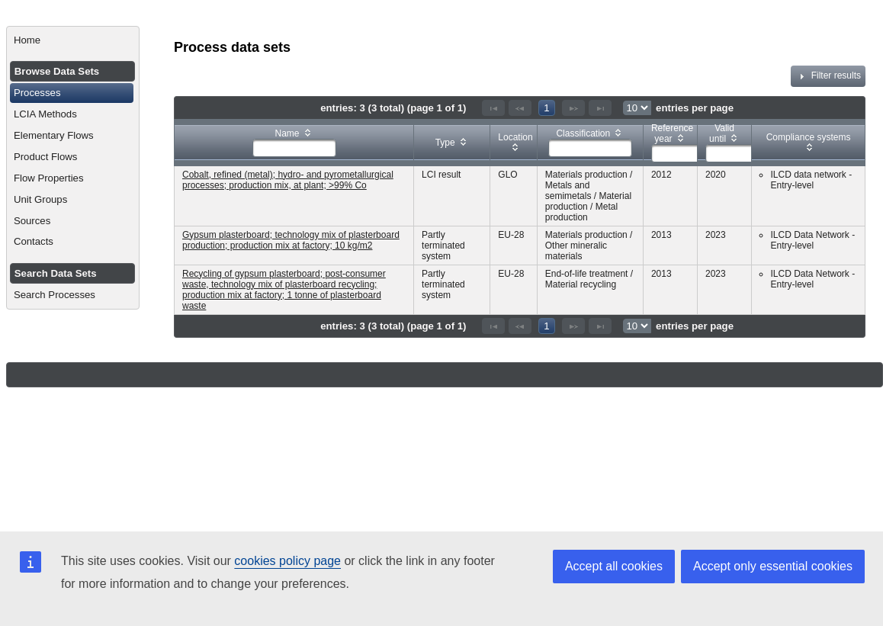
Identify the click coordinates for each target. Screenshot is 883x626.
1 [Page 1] (546, 108)
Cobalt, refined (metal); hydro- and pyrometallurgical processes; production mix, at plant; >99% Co (287, 180)
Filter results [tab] (828, 76)
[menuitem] (73, 40)
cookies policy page (287, 560)
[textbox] (294, 148)
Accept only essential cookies (772, 566)
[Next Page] (573, 108)
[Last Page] (600, 108)
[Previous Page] (520, 108)
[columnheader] (294, 142)
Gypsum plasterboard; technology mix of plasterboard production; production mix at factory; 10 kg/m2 (291, 240)
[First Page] (493, 108)
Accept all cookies (614, 566)
